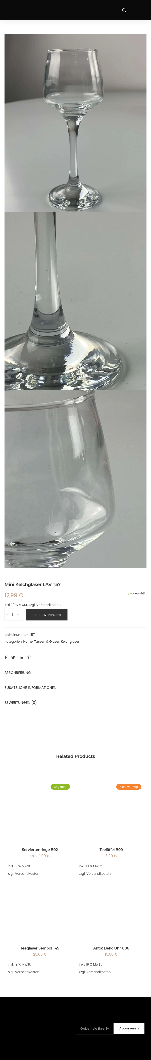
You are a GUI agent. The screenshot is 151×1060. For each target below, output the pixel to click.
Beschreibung (18, 672)
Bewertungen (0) (21, 702)
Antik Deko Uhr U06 (111, 948)
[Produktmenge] (12, 614)
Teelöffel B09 (111, 850)
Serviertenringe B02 (40, 850)
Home (28, 641)
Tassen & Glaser (46, 641)
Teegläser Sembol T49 (39, 948)
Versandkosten (48, 605)
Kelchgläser (70, 641)
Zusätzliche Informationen (30, 687)
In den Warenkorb (47, 615)
